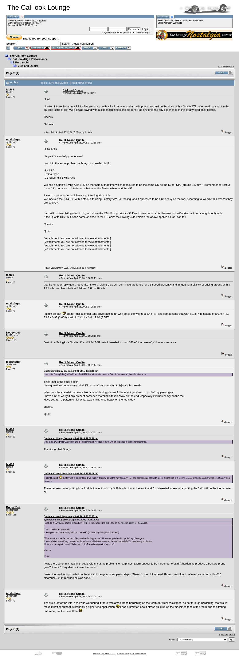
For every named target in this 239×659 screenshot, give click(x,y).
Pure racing (22, 62)
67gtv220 (177, 23)
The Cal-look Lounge (23, 55)
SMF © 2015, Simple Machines (131, 653)
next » (231, 66)
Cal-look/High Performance (30, 59)
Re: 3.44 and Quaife (72, 140)
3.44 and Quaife (28, 65)
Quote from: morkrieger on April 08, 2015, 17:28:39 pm (71, 473)
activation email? (32, 23)
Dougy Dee (13, 332)
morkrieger (13, 139)
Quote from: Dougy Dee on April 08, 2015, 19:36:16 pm (71, 371)
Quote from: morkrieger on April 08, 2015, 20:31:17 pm (71, 516)
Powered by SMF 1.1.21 (104, 653)
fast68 (10, 89)
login (34, 20)
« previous (223, 66)
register (42, 20)
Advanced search (83, 43)
